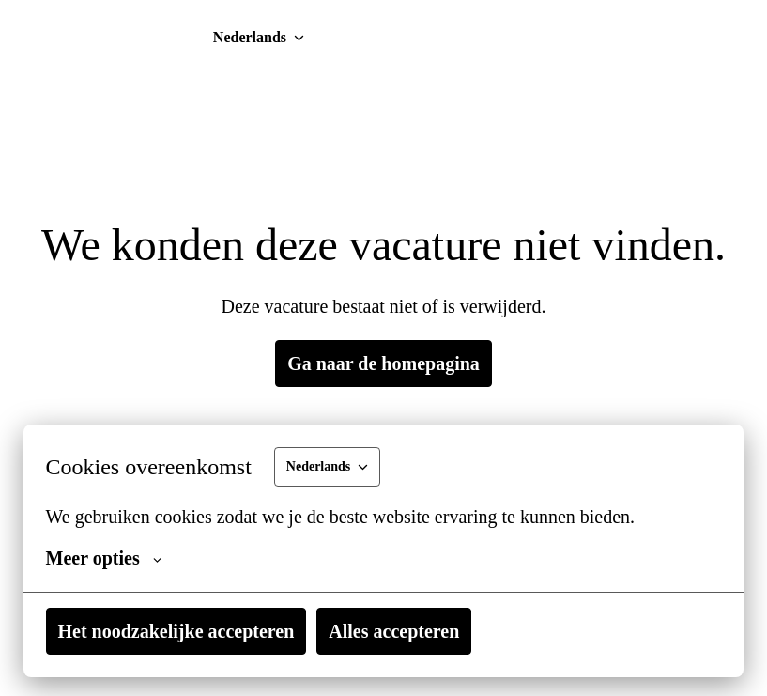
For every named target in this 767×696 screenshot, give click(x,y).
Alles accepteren (593, 631)
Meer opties (135, 558)
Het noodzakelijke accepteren (253, 631)
